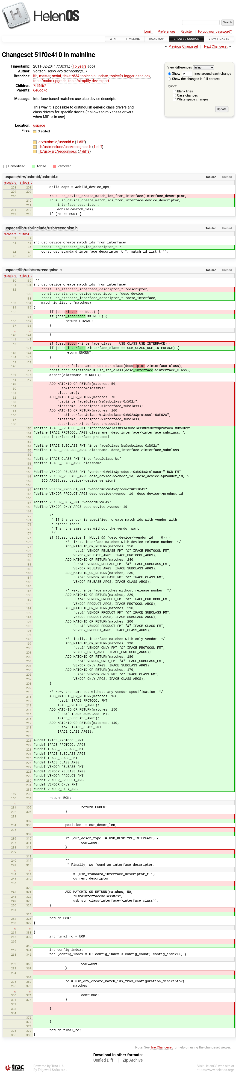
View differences (179, 68)
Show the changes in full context (194, 79)
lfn (35, 76)
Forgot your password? (215, 32)
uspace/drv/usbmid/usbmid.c (31, 176)
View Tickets (219, 38)
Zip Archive (133, 1060)
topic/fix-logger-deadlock (129, 76)
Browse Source (186, 38)
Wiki (113, 38)
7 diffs (84, 151)
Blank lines (185, 91)
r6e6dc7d (10, 182)
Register (187, 32)
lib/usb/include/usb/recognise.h (65, 147)
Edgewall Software (51, 1070)
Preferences (166, 32)
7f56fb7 (39, 85)
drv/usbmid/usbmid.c (56, 142)
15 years (79, 66)
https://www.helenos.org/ (215, 1070)
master (44, 76)
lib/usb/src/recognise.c (58, 151)
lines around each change (206, 74)
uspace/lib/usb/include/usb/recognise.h (41, 228)
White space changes (193, 99)
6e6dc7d (40, 90)
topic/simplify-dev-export (88, 81)
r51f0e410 (25, 182)
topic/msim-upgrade (50, 81)
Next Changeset (215, 47)
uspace (39, 125)
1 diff (80, 142)
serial (56, 76)
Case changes (187, 95)
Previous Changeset (183, 47)
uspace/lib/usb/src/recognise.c (33, 270)
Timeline (133, 38)
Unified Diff (103, 1060)
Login (148, 32)
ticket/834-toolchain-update (85, 76)
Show (174, 74)
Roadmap (156, 38)
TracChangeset (161, 1047)
